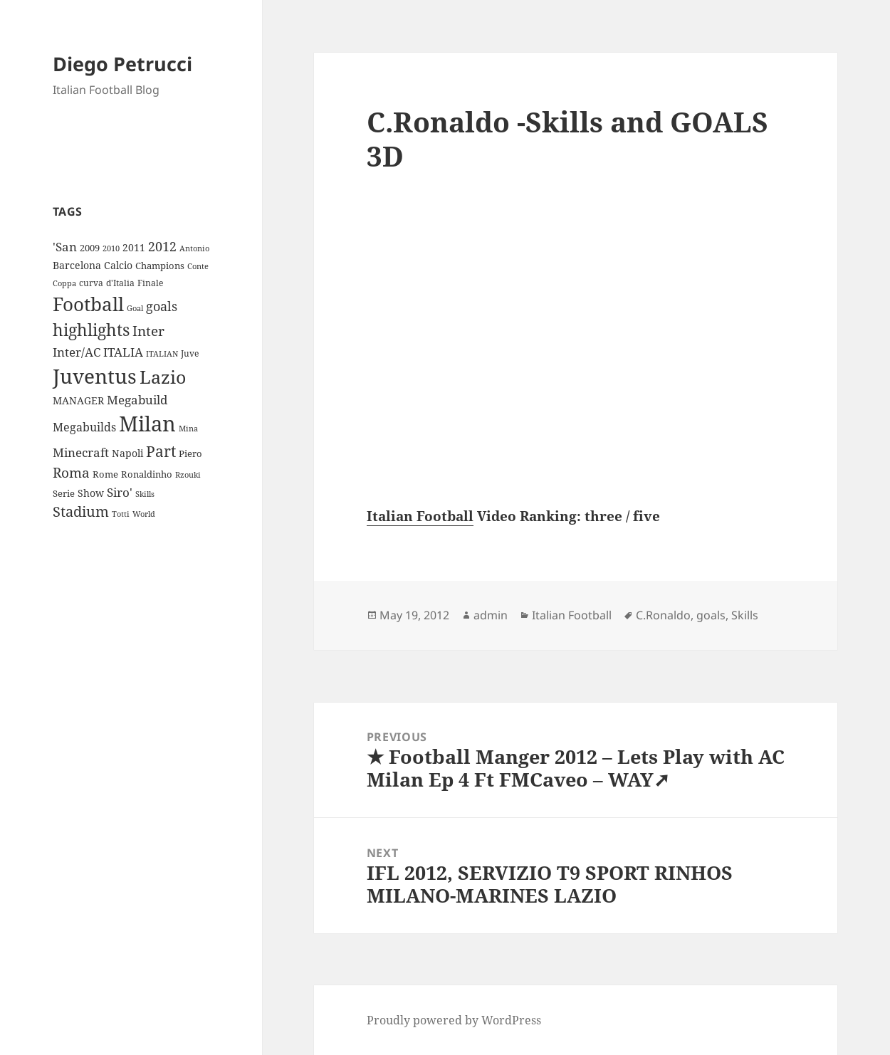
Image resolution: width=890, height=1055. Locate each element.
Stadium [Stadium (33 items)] (81, 511)
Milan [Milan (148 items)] (147, 423)
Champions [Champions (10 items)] (159, 265)
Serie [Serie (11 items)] (64, 493)
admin (490, 615)
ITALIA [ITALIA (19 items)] (123, 352)
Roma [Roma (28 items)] (71, 472)
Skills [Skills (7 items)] (145, 494)
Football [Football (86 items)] (88, 304)
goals (711, 615)
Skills (744, 615)
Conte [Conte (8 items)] (198, 266)
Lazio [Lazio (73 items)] (163, 376)
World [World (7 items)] (143, 514)
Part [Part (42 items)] (161, 451)
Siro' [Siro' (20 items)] (119, 492)
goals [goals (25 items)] (161, 306)
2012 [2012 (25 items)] (162, 246)
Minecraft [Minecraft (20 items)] (81, 452)
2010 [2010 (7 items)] (111, 248)
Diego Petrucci (122, 64)
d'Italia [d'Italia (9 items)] (120, 283)
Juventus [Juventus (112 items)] (95, 376)
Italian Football (420, 516)
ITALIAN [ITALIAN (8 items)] (162, 353)
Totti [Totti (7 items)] (121, 514)
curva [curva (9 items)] (91, 283)
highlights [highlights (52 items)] (91, 330)
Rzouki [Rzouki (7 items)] (188, 475)
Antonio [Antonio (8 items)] (194, 248)
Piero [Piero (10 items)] (190, 453)
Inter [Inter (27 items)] (148, 331)
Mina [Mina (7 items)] (188, 429)
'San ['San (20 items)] (65, 246)
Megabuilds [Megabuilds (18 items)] (84, 427)
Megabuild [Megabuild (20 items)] (137, 400)
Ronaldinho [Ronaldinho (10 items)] (146, 474)
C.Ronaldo (663, 615)
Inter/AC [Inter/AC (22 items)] (76, 351)
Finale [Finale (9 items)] (150, 283)
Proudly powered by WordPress (454, 1020)
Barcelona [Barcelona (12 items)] (77, 265)
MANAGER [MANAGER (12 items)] (78, 400)
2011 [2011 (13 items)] (133, 247)
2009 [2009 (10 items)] (90, 247)
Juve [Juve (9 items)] (190, 353)
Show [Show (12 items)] (91, 493)
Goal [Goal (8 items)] (135, 308)
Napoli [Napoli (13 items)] (127, 453)
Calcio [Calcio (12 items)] (118, 265)
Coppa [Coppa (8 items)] (64, 283)
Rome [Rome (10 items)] (105, 474)
